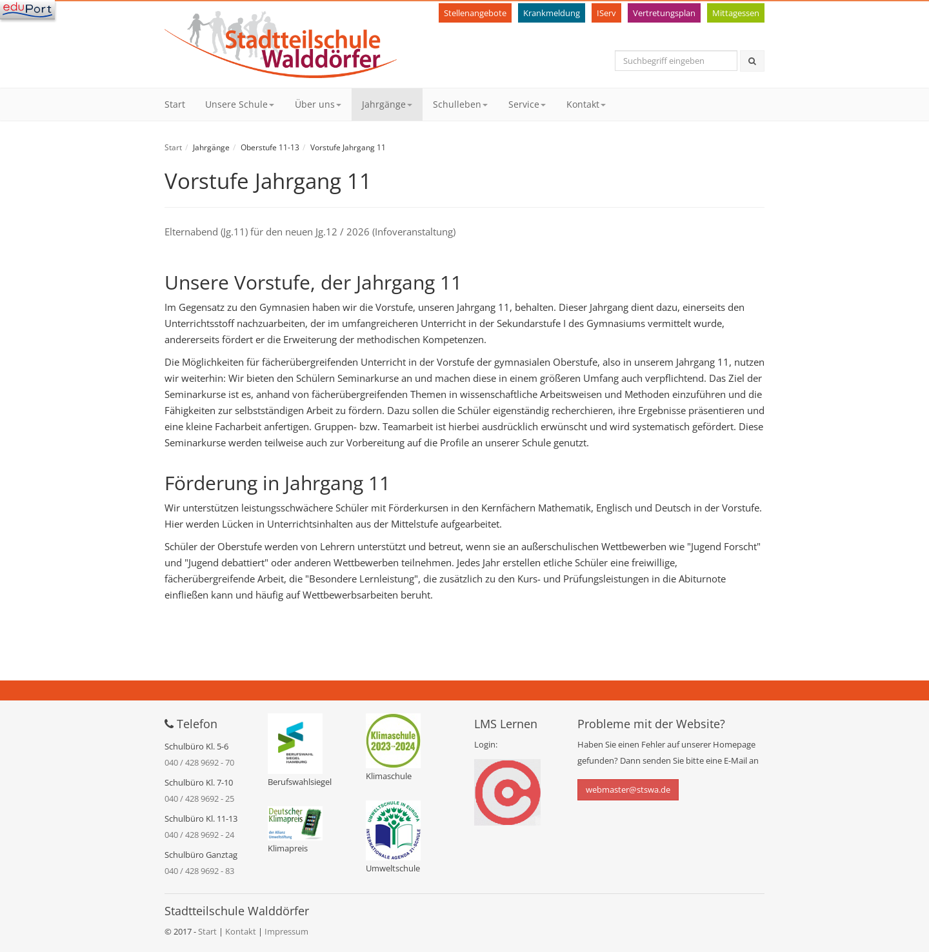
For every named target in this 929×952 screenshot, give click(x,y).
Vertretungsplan (664, 13)
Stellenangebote (475, 13)
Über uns (318, 104)
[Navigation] (27, 9)
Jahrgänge (387, 104)
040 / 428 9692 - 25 (199, 798)
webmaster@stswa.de (628, 789)
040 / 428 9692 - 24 (199, 834)
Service (527, 104)
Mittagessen (735, 13)
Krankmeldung (551, 13)
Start (175, 104)
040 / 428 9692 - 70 (199, 762)
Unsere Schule (239, 104)
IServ (606, 13)
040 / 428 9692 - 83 (199, 871)
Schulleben (460, 104)
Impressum (286, 931)
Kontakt (586, 104)
